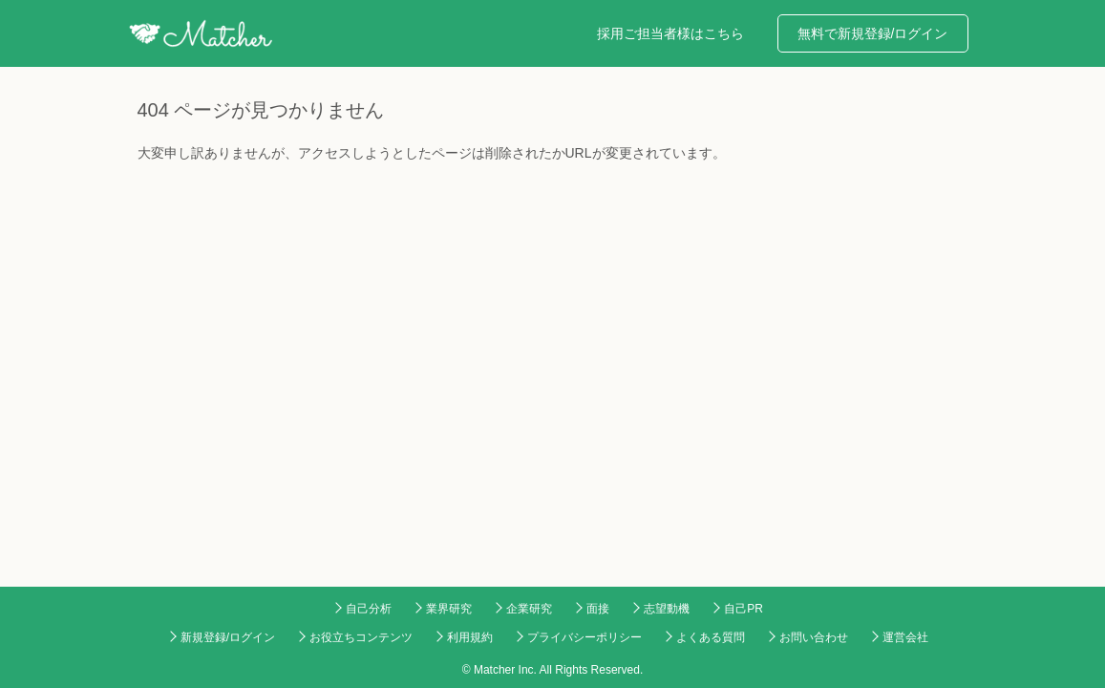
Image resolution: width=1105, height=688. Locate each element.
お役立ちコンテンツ (361, 637)
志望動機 (667, 608)
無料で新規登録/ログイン (872, 33)
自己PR (743, 608)
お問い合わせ (813, 637)
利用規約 (470, 637)
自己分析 (369, 608)
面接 (597, 608)
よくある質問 (710, 637)
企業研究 (529, 608)
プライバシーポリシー (584, 637)
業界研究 (449, 608)
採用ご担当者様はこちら (670, 33)
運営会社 (905, 637)
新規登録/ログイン (228, 637)
